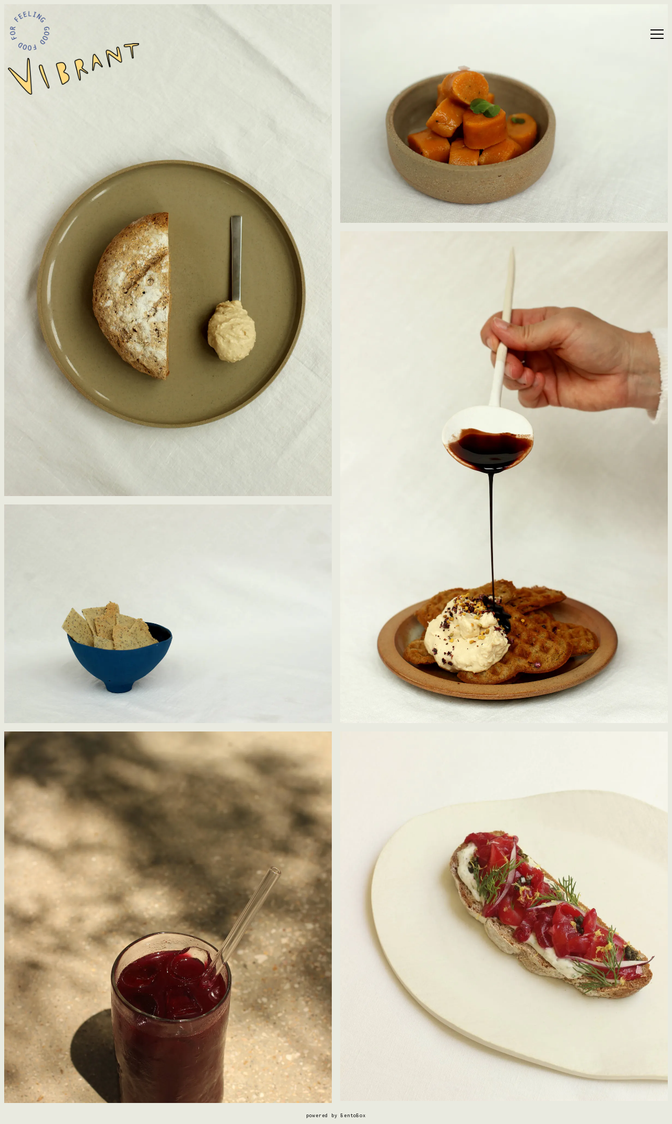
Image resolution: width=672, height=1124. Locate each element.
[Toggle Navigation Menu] (657, 34)
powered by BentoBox (336, 1115)
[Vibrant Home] (73, 68)
